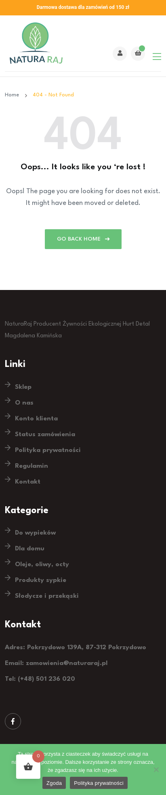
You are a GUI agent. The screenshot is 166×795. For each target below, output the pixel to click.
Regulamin (31, 466)
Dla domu (29, 549)
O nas (24, 403)
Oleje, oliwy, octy (42, 564)
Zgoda (54, 783)
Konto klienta (36, 419)
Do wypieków (35, 533)
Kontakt (27, 482)
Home (13, 95)
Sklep (23, 387)
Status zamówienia (45, 434)
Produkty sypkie (40, 580)
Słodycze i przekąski (47, 596)
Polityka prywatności (48, 450)
